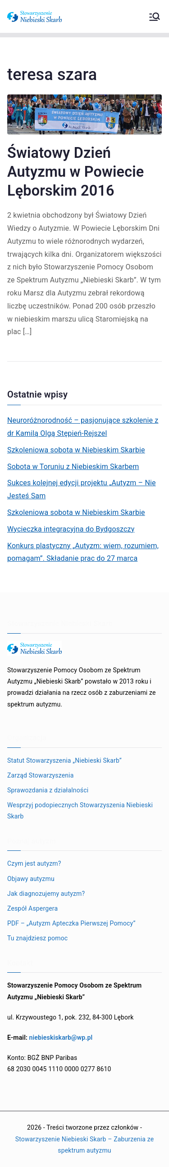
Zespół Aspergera (32, 908)
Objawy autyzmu (31, 878)
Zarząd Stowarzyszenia (40, 775)
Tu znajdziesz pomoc (37, 938)
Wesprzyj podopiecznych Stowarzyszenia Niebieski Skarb (80, 810)
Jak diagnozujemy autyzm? (46, 893)
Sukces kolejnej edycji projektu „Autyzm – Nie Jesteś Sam (81, 489)
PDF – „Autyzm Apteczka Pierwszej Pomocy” (71, 923)
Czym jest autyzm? (34, 863)
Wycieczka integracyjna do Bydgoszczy (70, 529)
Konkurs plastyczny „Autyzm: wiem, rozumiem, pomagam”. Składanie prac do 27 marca (83, 552)
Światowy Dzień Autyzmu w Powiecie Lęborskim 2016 (75, 171)
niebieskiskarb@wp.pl (61, 1037)
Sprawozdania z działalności (47, 790)
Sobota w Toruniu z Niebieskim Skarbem (73, 466)
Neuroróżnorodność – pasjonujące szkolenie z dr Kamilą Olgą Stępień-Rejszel (82, 427)
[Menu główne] (154, 16)
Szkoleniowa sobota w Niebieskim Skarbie (76, 450)
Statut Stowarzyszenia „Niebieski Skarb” (64, 760)
